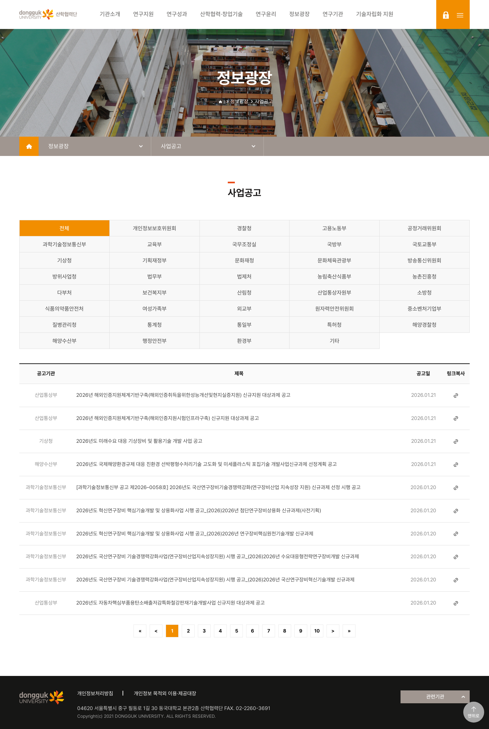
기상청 (64, 260)
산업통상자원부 (334, 292)
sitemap (460, 15)
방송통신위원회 (424, 260)
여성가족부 (155, 308)
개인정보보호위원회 (154, 228)
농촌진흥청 (424, 276)
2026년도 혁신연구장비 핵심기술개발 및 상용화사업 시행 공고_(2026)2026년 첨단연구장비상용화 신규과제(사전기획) (198, 510)
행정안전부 (155, 341)
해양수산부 (64, 341)
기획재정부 (155, 260)
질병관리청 (64, 325)
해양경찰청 (424, 325)
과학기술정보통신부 (64, 244)
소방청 (424, 292)
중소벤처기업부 (424, 308)
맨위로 (473, 715)
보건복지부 (155, 292)
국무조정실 (244, 244)
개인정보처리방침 (95, 693)
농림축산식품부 (334, 276)
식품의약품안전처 (64, 308)
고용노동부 (334, 228)
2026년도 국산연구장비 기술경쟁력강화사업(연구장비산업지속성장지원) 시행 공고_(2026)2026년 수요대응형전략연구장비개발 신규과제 (217, 556)
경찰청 (244, 228)
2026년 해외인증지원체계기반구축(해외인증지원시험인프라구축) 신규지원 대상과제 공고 (167, 418)
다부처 (64, 292)
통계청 (154, 325)
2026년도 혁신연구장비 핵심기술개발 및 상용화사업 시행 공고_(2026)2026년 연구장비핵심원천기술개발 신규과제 (194, 534)
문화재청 (244, 260)
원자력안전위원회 (334, 308)
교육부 (154, 244)
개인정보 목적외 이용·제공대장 (165, 693)
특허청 (334, 325)
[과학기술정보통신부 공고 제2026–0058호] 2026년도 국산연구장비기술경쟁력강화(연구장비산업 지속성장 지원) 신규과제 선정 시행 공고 (218, 487)
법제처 (244, 276)
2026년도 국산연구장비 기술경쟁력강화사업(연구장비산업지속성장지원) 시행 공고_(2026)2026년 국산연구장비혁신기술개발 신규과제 (215, 580)
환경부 (244, 341)
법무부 (154, 276)
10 (317, 631)
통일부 (244, 325)
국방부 (334, 244)
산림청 (244, 292)
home (29, 146)
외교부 (244, 308)
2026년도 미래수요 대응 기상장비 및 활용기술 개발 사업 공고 (139, 441)
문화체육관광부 (334, 260)
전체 (64, 228)
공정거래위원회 (424, 228)
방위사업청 (64, 276)
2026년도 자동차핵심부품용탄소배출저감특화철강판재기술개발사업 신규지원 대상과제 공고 (170, 603)
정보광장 (239, 101)
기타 (334, 341)
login (446, 15)
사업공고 (264, 101)
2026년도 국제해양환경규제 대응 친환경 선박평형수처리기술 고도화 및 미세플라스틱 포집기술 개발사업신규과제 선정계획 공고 (206, 464)
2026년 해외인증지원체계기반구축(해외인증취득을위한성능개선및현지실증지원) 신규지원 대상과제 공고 (183, 395)
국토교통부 (424, 244)
